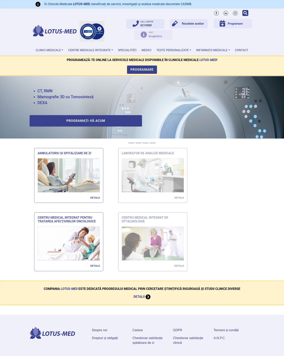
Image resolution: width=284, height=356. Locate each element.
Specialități (127, 50)
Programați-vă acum (85, 121)
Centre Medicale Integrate (89, 50)
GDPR (177, 330)
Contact (241, 50)
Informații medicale (212, 50)
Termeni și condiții (226, 330)
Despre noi (99, 330)
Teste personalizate (172, 50)
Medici (146, 50)
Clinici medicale (48, 50)
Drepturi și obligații (105, 338)
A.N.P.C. (219, 338)
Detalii (142, 278)
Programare (142, 69)
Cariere (138, 330)
